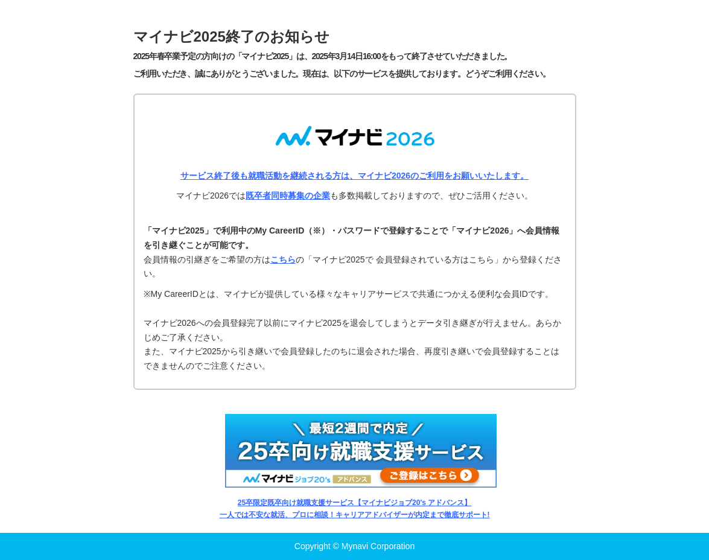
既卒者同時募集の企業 (288, 195)
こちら (283, 259)
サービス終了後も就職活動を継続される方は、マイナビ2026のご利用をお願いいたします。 (354, 175)
